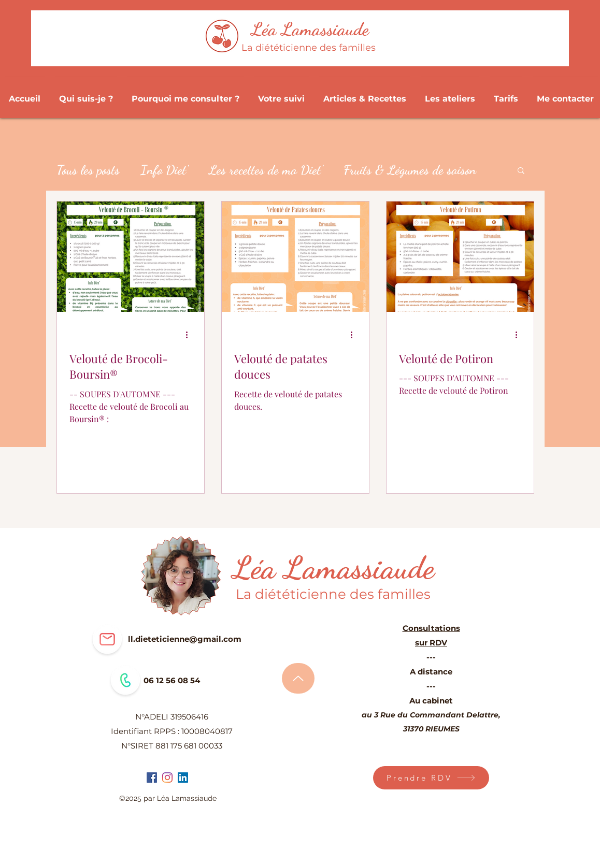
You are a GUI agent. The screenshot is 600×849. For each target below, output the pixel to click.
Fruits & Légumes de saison (410, 170)
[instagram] (167, 777)
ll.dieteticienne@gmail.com (184, 639)
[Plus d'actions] (190, 335)
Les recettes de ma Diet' (266, 170)
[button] (521, 171)
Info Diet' (164, 170)
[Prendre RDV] (431, 777)
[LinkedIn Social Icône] (183, 777)
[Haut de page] (298, 678)
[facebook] (152, 777)
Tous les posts (88, 170)
